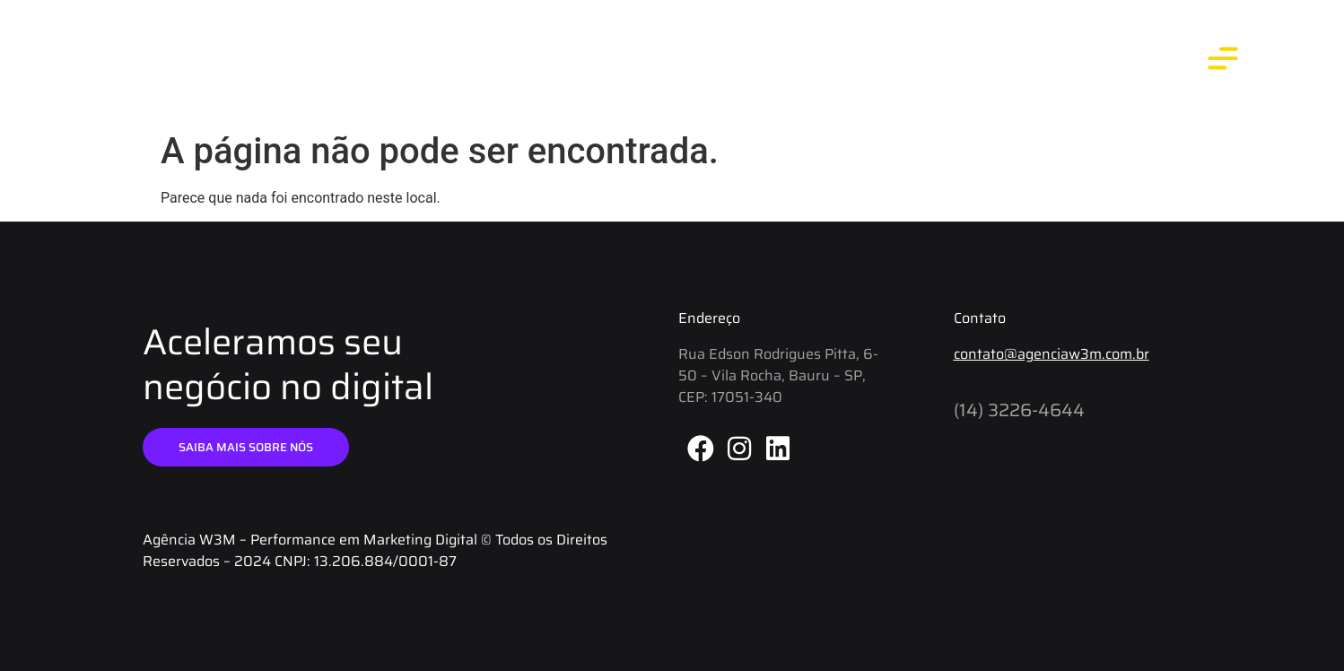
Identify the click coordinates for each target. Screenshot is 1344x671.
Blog (929, 61)
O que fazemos (1029, 61)
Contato (1139, 61)
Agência (852, 61)
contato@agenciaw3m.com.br (1051, 354)
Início (773, 61)
